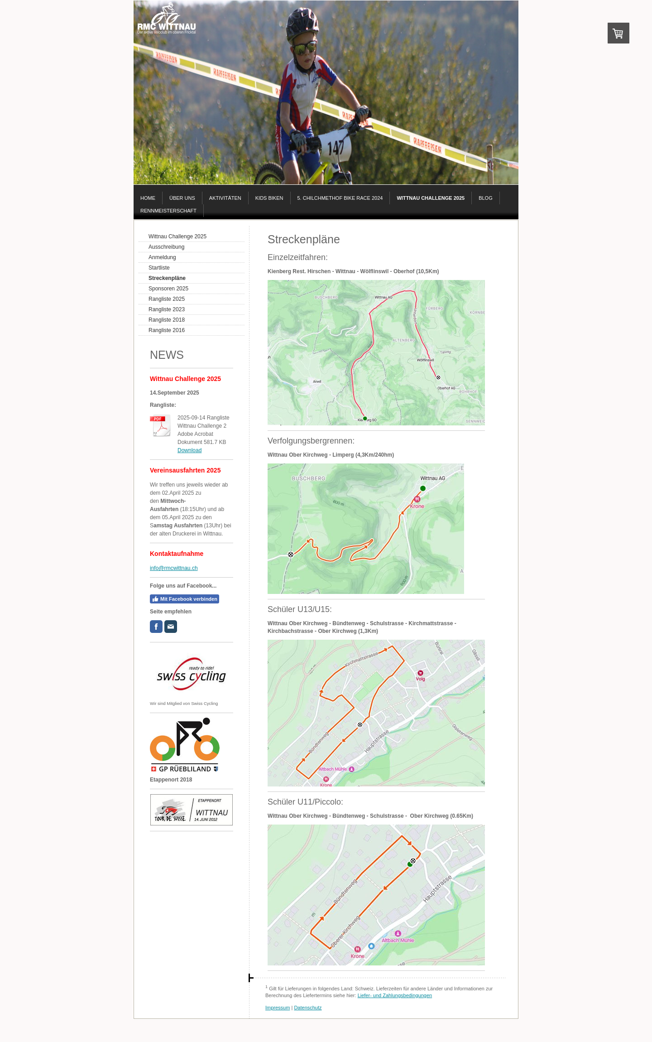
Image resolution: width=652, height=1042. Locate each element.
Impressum (277, 1007)
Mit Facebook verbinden (184, 599)
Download (189, 450)
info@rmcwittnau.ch (174, 568)
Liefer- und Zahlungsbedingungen (395, 995)
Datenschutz (307, 1007)
